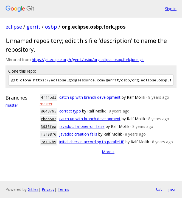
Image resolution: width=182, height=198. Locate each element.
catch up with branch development (90, 97)
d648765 (48, 111)
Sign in (171, 8)
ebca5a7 (48, 119)
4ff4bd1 (48, 97)
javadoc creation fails (78, 134)
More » (108, 151)
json (172, 189)
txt (159, 189)
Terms (63, 189)
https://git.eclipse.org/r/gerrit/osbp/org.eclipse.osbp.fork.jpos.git (88, 59)
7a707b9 (48, 142)
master (11, 105)
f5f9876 (48, 134)
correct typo (70, 111)
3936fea (48, 126)
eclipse (13, 26)
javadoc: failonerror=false (82, 126)
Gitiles (33, 189)
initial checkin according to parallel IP (91, 141)
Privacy (48, 189)
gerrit (33, 26)
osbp (51, 26)
